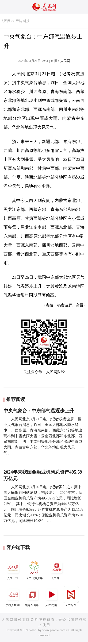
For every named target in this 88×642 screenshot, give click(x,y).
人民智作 (71, 596)
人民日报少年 (34, 569)
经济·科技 (23, 21)
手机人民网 (13, 596)
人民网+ (56, 569)
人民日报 (13, 569)
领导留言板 (32, 596)
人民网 (6, 21)
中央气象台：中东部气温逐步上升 (39, 410)
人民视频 (51, 596)
